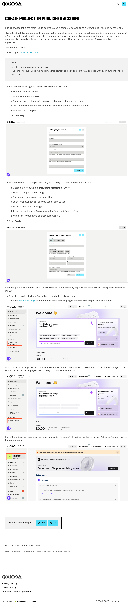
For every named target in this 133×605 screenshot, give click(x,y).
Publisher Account (29, 53)
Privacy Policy (9, 588)
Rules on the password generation (31, 67)
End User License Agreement (17, 592)
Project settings (27, 301)
